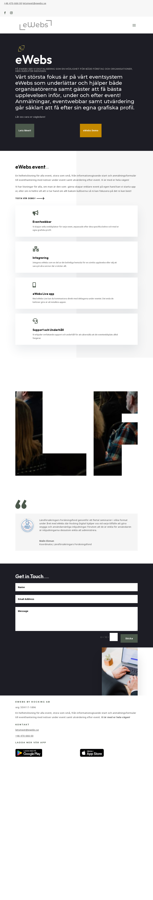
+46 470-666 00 (13, 3)
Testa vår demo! (25, 384)
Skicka (129, 824)
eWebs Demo (90, 134)
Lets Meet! (25, 134)
